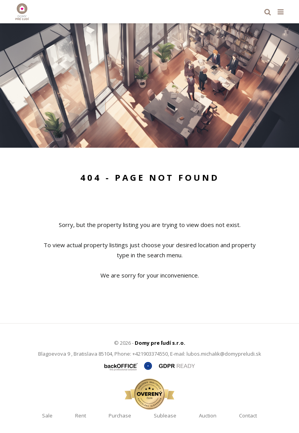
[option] (149, 85)
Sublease (165, 415)
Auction (207, 415)
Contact (248, 415)
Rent (80, 415)
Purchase (120, 415)
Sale (47, 415)
